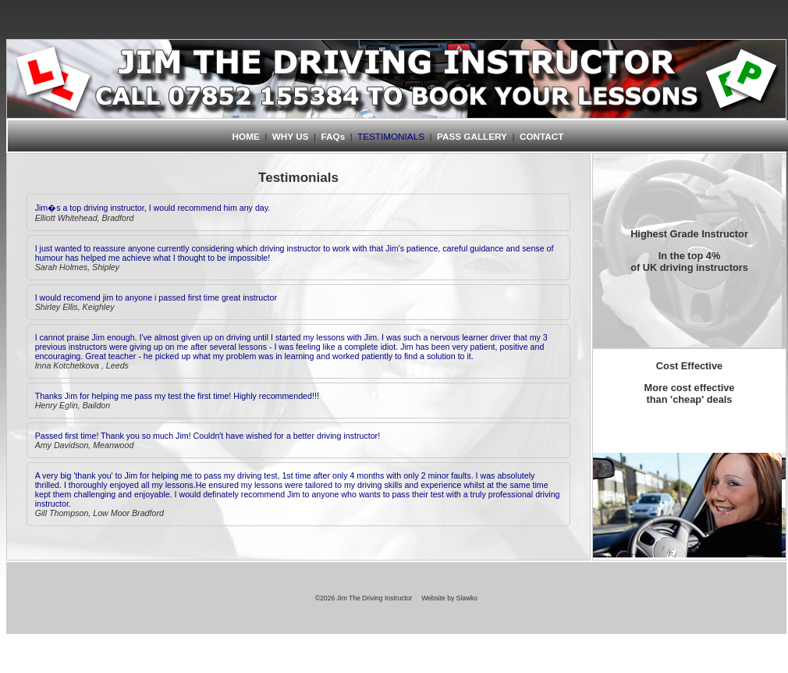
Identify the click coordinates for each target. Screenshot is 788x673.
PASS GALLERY (472, 136)
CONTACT (541, 136)
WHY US (290, 136)
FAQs (333, 136)
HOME (246, 136)
